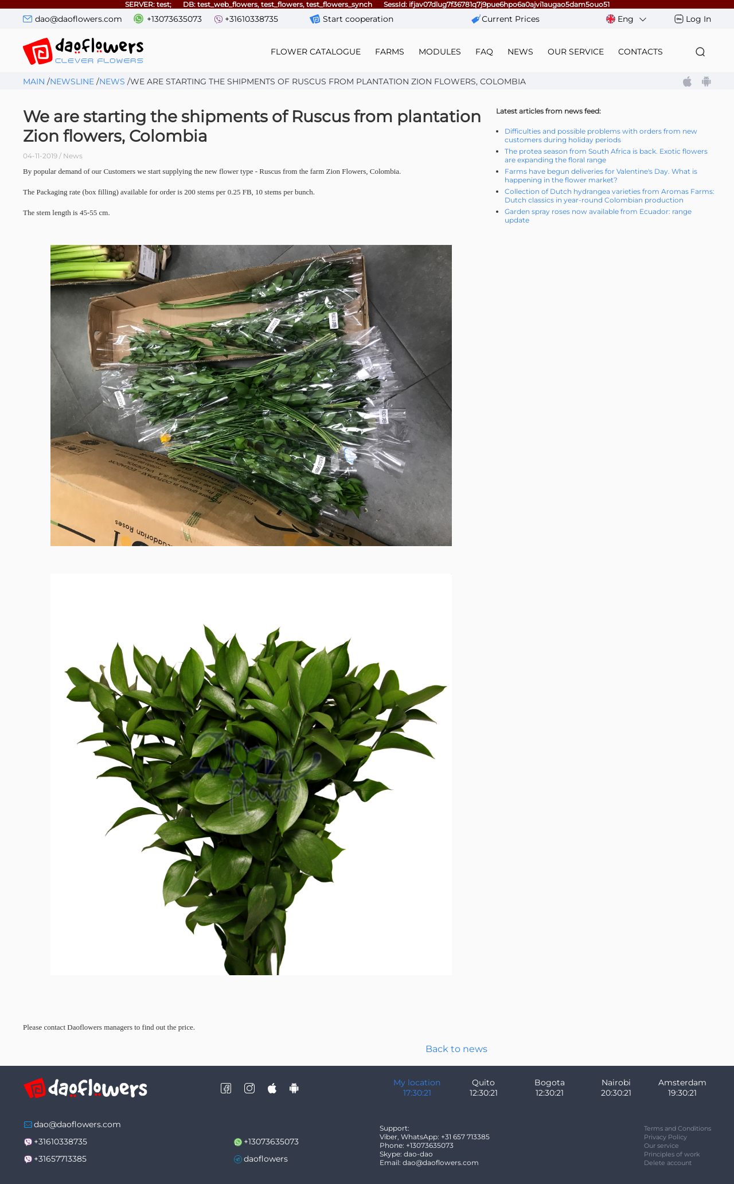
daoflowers (266, 1159)
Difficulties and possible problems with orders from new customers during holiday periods (601, 135)
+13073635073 (174, 19)
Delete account (668, 1163)
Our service (661, 1146)
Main (34, 81)
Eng (627, 19)
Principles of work (672, 1154)
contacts (640, 51)
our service (576, 51)
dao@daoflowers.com (78, 19)
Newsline (72, 81)
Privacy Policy (665, 1137)
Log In (698, 19)
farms (389, 51)
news (520, 51)
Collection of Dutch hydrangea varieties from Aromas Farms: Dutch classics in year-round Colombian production (610, 195)
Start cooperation (358, 19)
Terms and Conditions (677, 1128)
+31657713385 (60, 1159)
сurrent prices (511, 19)
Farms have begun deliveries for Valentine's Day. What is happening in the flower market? (601, 175)
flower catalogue (316, 51)
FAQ (484, 51)
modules (440, 51)
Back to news (456, 1048)
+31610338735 (251, 19)
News (112, 81)
